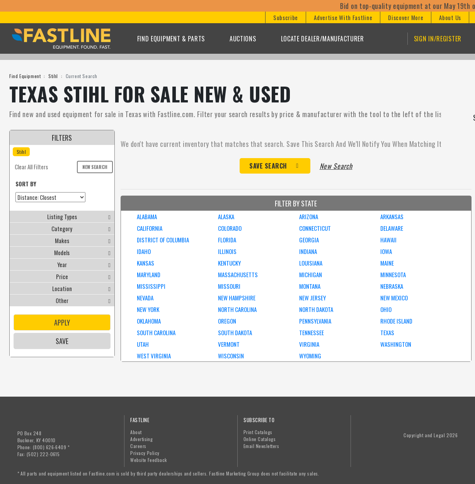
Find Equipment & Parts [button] (171, 38)
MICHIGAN (310, 274)
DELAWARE (391, 228)
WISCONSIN (231, 355)
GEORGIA (309, 239)
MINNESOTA (393, 274)
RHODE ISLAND (396, 321)
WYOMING (310, 355)
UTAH (143, 344)
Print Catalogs (257, 432)
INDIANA (308, 251)
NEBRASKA (391, 286)
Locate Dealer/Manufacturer (322, 38)
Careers (138, 446)
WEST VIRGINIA (154, 355)
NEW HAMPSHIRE (236, 297)
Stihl (53, 76)
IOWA (386, 251)
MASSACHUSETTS (238, 274)
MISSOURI (229, 286)
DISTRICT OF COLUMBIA (163, 239)
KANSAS (145, 263)
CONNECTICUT (315, 228)
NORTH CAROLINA (237, 309)
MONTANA (309, 286)
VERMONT (229, 344)
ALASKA (226, 216)
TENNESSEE (311, 332)
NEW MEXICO (394, 297)
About (135, 432)
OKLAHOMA (149, 321)
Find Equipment (25, 76)
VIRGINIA (309, 344)
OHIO (386, 309)
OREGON (227, 321)
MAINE (387, 263)
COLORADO (230, 228)
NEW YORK (148, 309)
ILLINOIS (227, 251)
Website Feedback (148, 460)
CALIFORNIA (149, 228)
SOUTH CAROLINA (156, 332)
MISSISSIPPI (151, 286)
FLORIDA (227, 239)
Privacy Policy (145, 453)
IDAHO (144, 251)
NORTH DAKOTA (316, 309)
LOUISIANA (310, 263)
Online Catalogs (259, 439)
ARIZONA (308, 216)
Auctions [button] (243, 38)
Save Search (268, 165)
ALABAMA (147, 216)
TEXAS (387, 332)
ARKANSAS (391, 216)
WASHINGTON (395, 344)
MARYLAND (148, 274)
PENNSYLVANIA (315, 321)
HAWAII (388, 239)
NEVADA (145, 297)
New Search (94, 167)
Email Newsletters (261, 446)
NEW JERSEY (312, 297)
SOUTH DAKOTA (235, 332)
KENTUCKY (229, 263)
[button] (285, 17)
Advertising (141, 439)
